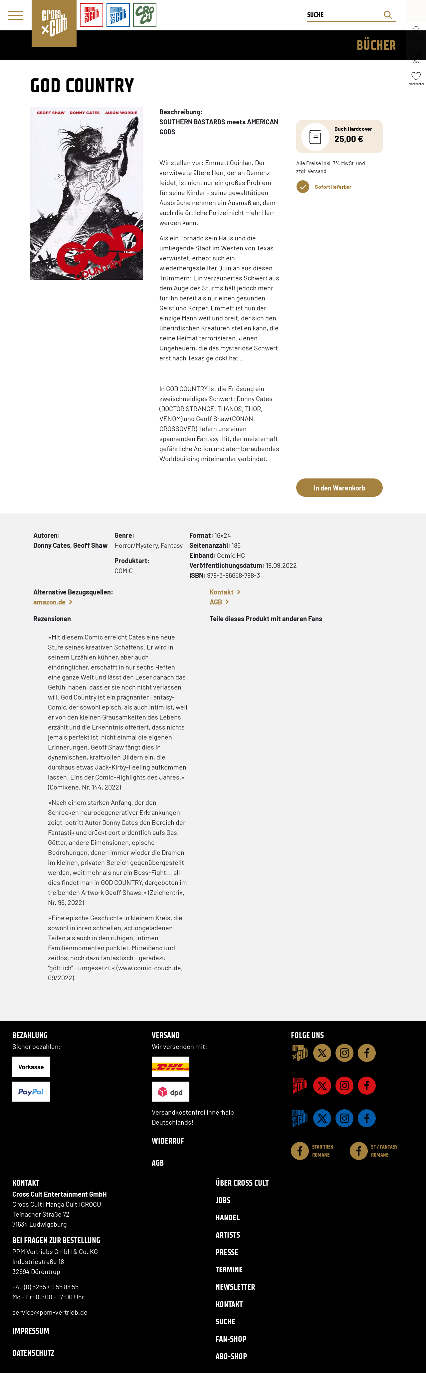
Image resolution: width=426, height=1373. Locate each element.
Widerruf (168, 1141)
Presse (227, 1252)
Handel (228, 1217)
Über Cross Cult (242, 1183)
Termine (229, 1269)
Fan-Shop (231, 1339)
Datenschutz (33, 1353)
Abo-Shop (231, 1356)
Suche (225, 1321)
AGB (216, 602)
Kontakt (222, 592)
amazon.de (49, 602)
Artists (228, 1235)
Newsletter (235, 1287)
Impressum (30, 1331)
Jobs (223, 1200)
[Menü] (15, 15)
